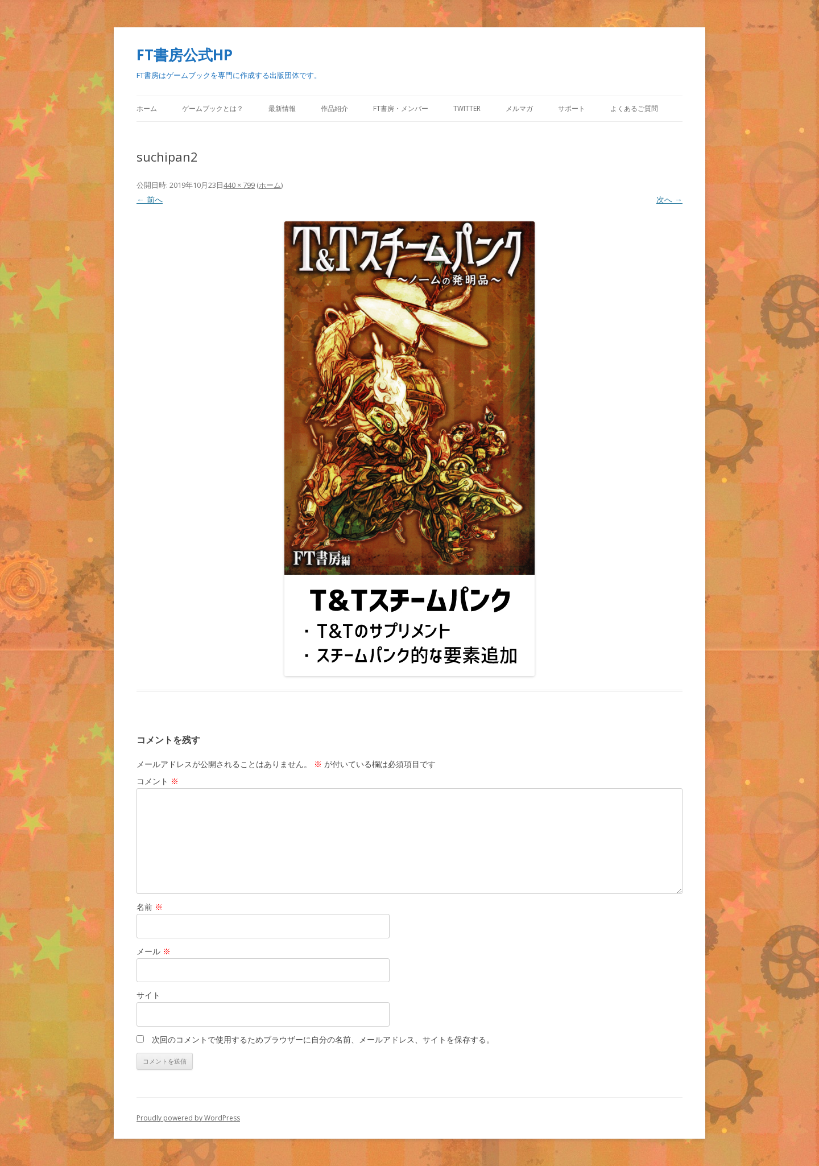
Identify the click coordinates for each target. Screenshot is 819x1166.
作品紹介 (334, 108)
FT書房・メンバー (400, 108)
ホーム (146, 108)
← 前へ (149, 199)
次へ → (669, 199)
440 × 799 (239, 185)
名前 (149, 906)
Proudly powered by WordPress (188, 1118)
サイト (148, 995)
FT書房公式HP (184, 54)
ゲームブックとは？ (212, 108)
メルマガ (519, 108)
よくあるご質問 (634, 108)
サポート (571, 108)
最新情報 (282, 108)
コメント (157, 781)
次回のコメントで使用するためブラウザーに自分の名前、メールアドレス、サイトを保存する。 (323, 1039)
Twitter (467, 108)
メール (153, 951)
